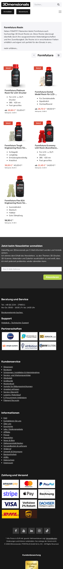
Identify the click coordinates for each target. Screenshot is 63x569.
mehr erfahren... (11, 48)
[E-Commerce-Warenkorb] (23, 11)
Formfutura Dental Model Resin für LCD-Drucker (45, 93)
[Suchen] (58, 4)
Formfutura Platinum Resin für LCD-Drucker (15, 91)
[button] (52, 277)
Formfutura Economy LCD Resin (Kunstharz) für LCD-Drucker (46, 146)
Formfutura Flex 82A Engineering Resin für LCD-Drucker (15, 201)
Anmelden (7, 12)
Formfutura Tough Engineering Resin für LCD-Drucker (15, 146)
